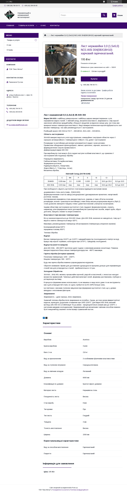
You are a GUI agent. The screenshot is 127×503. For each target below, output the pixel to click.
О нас (43, 25)
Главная (10, 25)
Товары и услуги (26, 25)
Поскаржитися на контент (60, 490)
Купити (94, 79)
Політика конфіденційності (79, 490)
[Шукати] (104, 15)
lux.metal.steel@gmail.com (18, 125)
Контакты (54, 25)
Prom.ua (75, 488)
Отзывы (10, 50)
